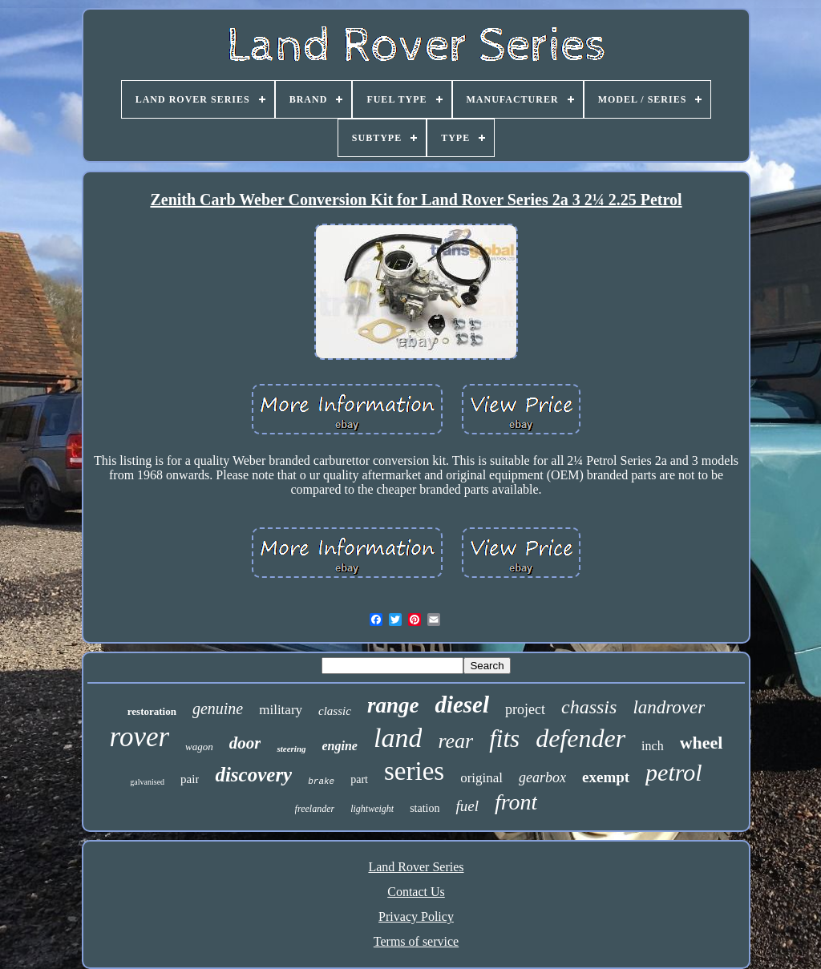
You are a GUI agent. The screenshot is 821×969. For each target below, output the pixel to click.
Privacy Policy (416, 916)
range (393, 705)
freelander (315, 808)
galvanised (147, 781)
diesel (462, 704)
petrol (673, 772)
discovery (253, 774)
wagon (199, 747)
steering (291, 748)
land (398, 738)
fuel (467, 805)
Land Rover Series (415, 867)
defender (580, 738)
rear (455, 741)
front (516, 801)
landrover (669, 707)
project (525, 709)
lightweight (372, 808)
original (481, 777)
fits (504, 739)
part (359, 779)
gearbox (542, 777)
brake (321, 781)
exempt (605, 777)
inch (652, 746)
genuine (217, 708)
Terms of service (416, 941)
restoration (151, 711)
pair (189, 779)
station (424, 808)
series (414, 771)
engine (340, 746)
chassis (589, 706)
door (245, 743)
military (280, 709)
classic (334, 711)
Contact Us (416, 891)
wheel (701, 743)
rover (140, 737)
